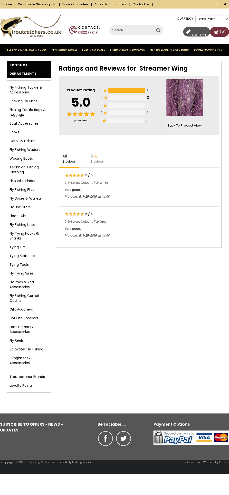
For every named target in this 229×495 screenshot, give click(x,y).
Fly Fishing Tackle (64, 50)
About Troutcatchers (110, 4)
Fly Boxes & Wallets (26, 198)
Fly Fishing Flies (22, 189)
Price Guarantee (75, 4)
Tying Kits (18, 247)
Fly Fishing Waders (25, 149)
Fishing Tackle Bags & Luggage (28, 112)
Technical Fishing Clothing (24, 169)
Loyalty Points (21, 385)
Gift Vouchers (21, 309)
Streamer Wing (163, 68)
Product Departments (23, 69)
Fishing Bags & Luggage (127, 50)
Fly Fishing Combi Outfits (24, 298)
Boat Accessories (24, 123)
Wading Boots (21, 158)
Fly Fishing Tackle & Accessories (26, 90)
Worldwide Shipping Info (37, 4)
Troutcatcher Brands (27, 376)
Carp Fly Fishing (23, 140)
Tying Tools (19, 264)
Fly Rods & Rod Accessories (22, 284)
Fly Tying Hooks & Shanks (24, 236)
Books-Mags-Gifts (208, 50)
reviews (80, 121)
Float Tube (19, 215)
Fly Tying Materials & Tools (27, 50)
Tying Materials (22, 255)
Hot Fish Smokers (24, 318)
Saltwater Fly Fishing (26, 349)
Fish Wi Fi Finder (23, 180)
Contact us (141, 4)
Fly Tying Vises (22, 273)
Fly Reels (17, 340)
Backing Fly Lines (23, 101)
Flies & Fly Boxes (93, 50)
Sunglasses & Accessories (21, 360)
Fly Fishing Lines (23, 224)
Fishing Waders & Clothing (169, 50)
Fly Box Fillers (20, 207)
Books (14, 132)
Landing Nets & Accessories (22, 329)
